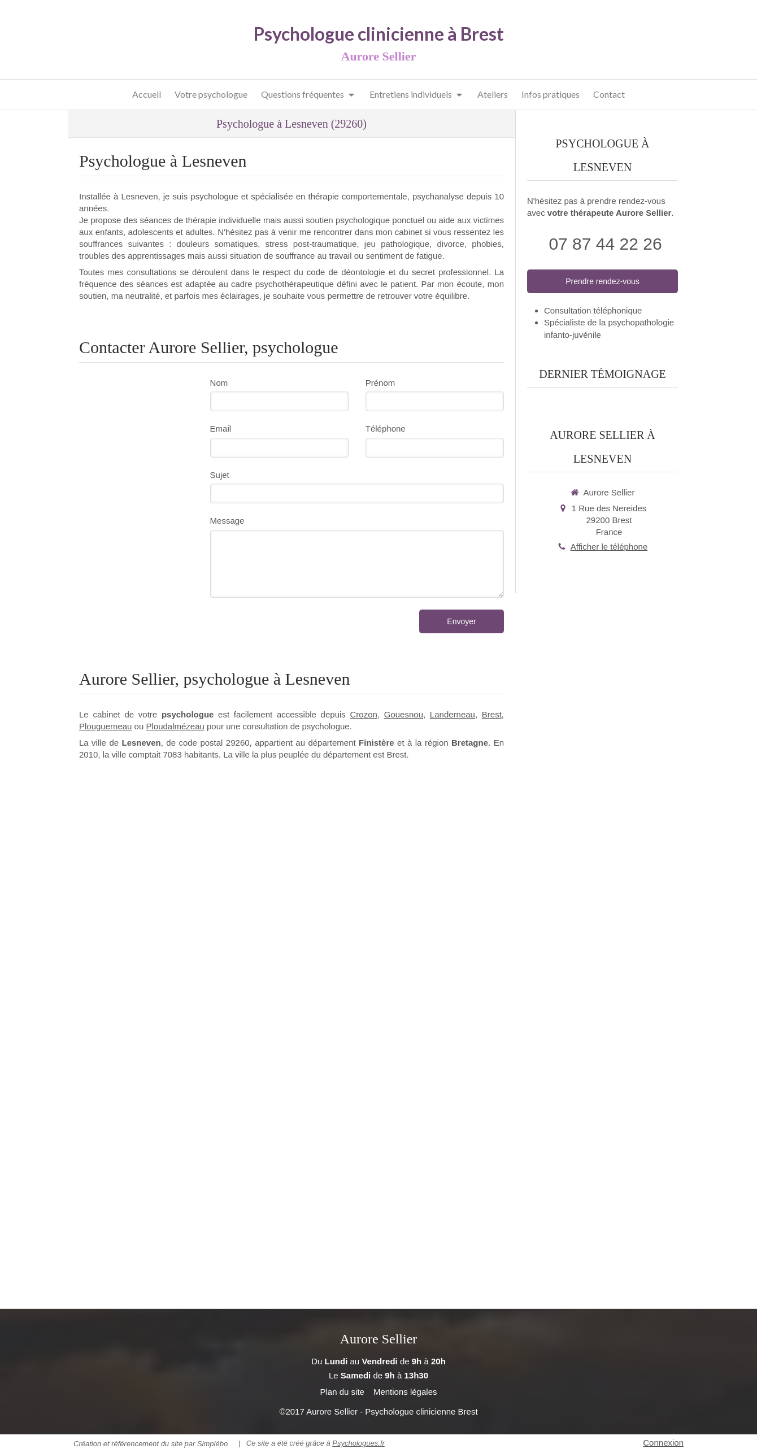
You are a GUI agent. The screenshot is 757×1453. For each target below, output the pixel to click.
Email (221, 428)
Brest (492, 714)
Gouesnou (403, 714)
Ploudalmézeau (175, 726)
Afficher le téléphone (609, 546)
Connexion (663, 1442)
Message (227, 520)
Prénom (380, 383)
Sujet (219, 475)
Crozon (363, 714)
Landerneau (452, 714)
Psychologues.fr (358, 1443)
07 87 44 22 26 (605, 243)
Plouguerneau (105, 726)
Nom (219, 383)
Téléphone (386, 428)
